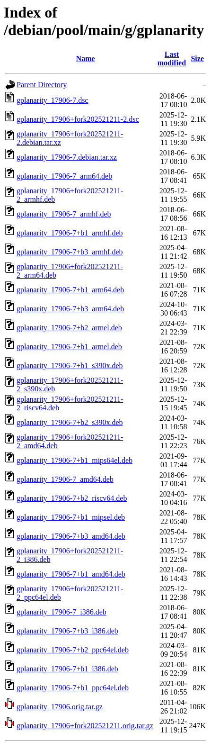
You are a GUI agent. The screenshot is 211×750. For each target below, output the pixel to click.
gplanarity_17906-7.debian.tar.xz (67, 157)
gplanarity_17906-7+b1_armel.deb (69, 347)
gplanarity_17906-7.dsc (52, 100)
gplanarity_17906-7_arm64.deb (64, 176)
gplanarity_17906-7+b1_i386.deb (67, 669)
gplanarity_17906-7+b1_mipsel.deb (71, 517)
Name (85, 58)
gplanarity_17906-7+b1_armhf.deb (70, 233)
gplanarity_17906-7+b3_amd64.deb (71, 536)
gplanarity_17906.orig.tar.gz (60, 707)
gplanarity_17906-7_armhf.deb (64, 214)
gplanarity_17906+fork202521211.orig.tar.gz (85, 726)
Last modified (172, 58)
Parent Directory (42, 85)
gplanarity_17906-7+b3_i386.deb (67, 631)
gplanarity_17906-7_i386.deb (61, 612)
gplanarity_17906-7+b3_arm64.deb (70, 309)
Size (197, 58)
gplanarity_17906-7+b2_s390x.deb (70, 422)
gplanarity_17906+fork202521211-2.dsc (78, 119)
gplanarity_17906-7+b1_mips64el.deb (74, 460)
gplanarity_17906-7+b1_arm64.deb (70, 290)
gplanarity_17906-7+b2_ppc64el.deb (73, 650)
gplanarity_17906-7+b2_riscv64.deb (72, 498)
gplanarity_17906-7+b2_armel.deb (69, 328)
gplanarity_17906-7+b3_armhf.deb (70, 252)
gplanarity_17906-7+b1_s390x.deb (70, 365)
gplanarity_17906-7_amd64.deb (65, 479)
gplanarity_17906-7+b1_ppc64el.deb (73, 688)
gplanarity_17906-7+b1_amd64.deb (71, 574)
